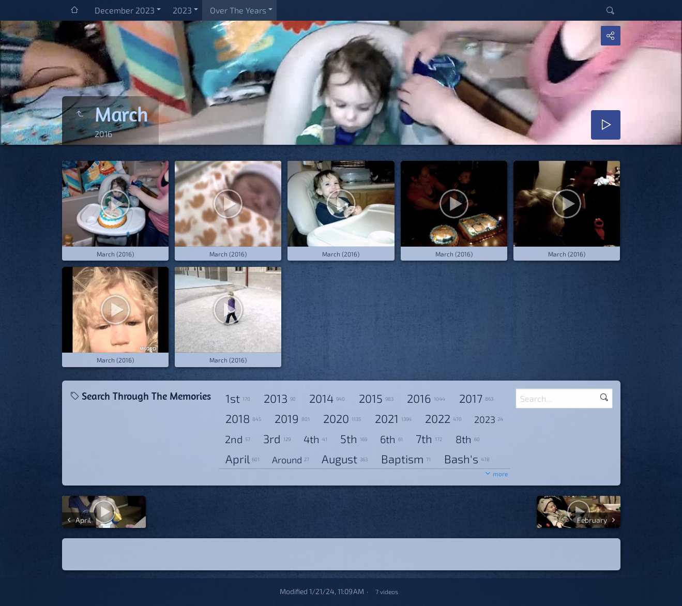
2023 (182, 10)
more (500, 473)
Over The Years (238, 10)
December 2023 (125, 10)
